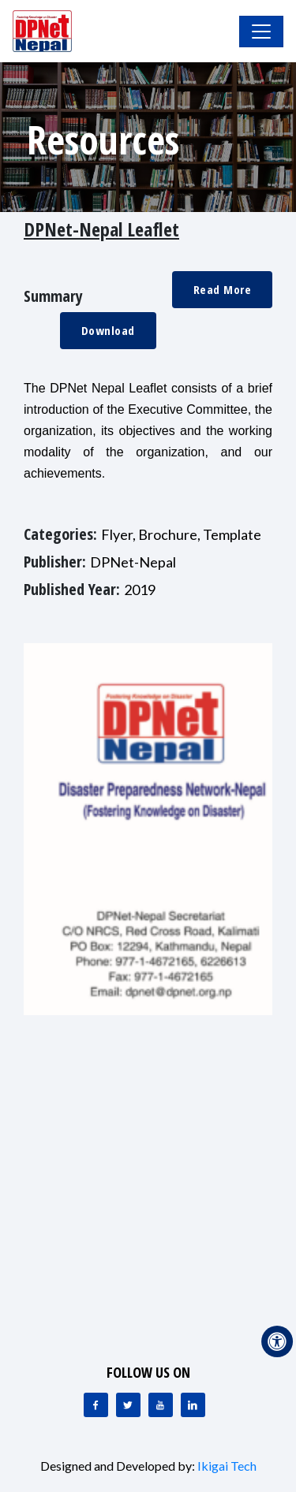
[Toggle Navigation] (261, 31)
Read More (222, 289)
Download (108, 330)
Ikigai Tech (227, 1465)
